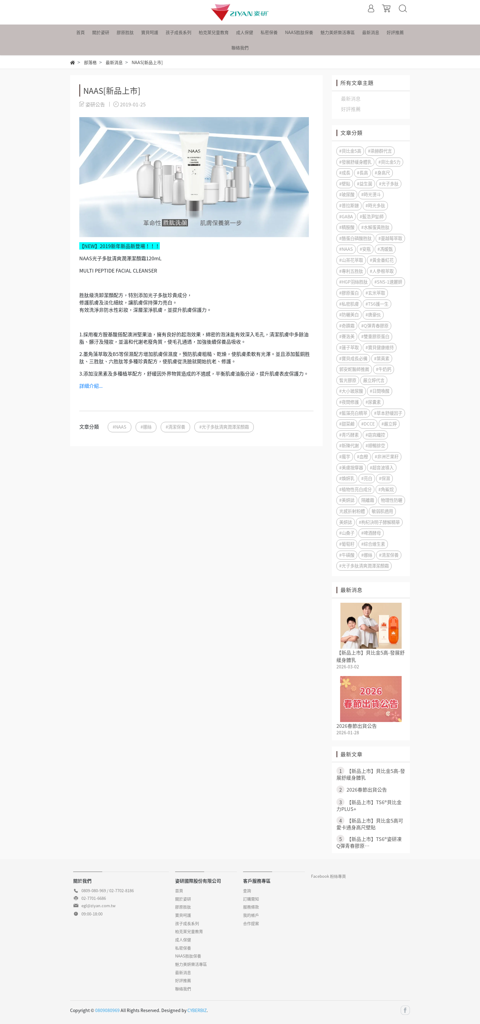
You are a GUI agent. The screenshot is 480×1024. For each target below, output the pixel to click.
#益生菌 (364, 183)
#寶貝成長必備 (353, 358)
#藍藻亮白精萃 (353, 413)
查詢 (247, 890)
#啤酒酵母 (371, 532)
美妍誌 (345, 522)
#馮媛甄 (385, 249)
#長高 (362, 172)
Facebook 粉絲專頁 (328, 876)
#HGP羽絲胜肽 (353, 281)
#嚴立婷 (389, 423)
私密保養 (183, 948)
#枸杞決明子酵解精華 (379, 522)
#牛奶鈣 (383, 369)
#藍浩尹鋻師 (372, 216)
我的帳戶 (251, 915)
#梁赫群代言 (380, 150)
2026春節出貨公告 (356, 725)
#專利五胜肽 (351, 271)
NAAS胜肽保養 (188, 956)
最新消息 (183, 972)
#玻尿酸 (346, 194)
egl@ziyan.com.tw (98, 905)
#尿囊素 (373, 402)
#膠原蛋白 (349, 292)
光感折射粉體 (352, 511)
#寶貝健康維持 (380, 347)
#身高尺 (382, 172)
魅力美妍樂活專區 (191, 964)
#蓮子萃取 (349, 347)
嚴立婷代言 (373, 380)
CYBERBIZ (197, 1010)
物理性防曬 (391, 500)
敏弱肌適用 (382, 511)
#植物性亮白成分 (355, 489)
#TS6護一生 (377, 303)
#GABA (346, 216)
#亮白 (366, 478)
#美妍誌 (346, 500)
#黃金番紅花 (382, 260)
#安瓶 (365, 249)
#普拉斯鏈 (349, 205)
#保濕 (384, 478)
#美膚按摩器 (351, 467)
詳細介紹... (91, 385)
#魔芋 (344, 456)
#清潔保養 (175, 426)
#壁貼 (344, 183)
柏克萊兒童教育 (189, 931)
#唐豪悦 (373, 314)
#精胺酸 (346, 227)
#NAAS (119, 426)
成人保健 (183, 939)
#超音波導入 (382, 467)
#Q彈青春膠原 (374, 325)
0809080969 (107, 1010)
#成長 (344, 172)
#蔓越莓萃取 (390, 238)
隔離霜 (367, 500)
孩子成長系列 (187, 923)
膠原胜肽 (183, 907)
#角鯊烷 (386, 489)
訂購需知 (251, 899)
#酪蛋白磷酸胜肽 (355, 238)
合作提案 (251, 923)
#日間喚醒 (379, 391)
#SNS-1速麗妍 (388, 281)
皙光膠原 (347, 380)
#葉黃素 (381, 358)
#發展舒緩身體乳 (355, 162)
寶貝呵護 (183, 915)
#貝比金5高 (350, 150)
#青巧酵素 (349, 434)
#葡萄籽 (346, 544)
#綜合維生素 (373, 544)
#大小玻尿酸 (351, 391)
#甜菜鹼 (346, 423)
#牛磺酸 (346, 555)
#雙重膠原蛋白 (375, 336)
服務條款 (251, 907)
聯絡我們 (183, 989)
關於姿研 (183, 899)
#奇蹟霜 (346, 325)
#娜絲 (146, 426)
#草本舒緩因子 (388, 413)
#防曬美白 (349, 314)
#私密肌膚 (349, 303)
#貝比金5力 (389, 162)
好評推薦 (183, 980)
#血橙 (362, 456)
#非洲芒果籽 (387, 456)
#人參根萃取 (382, 271)
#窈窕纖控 (375, 434)
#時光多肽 (375, 205)
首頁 (179, 890)
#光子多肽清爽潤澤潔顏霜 (224, 426)
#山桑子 (346, 532)
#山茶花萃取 (351, 260)
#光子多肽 (389, 183)
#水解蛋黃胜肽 (375, 227)
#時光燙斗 (371, 194)
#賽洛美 (346, 336)
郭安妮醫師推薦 (354, 369)
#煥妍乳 (346, 478)
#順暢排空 (375, 445)
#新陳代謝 (349, 445)
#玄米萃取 (375, 292)
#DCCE (368, 423)
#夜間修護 (349, 402)
